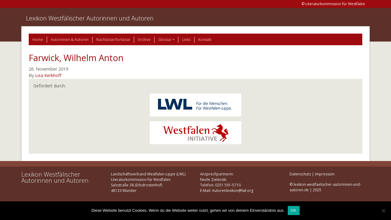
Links (186, 39)
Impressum (324, 174)
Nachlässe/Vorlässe (113, 39)
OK (294, 210)
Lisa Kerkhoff (48, 75)
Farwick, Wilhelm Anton (76, 58)
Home (37, 39)
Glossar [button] (165, 39)
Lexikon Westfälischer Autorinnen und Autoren (90, 18)
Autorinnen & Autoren (70, 39)
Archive (144, 39)
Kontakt (204, 39)
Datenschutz (300, 174)
